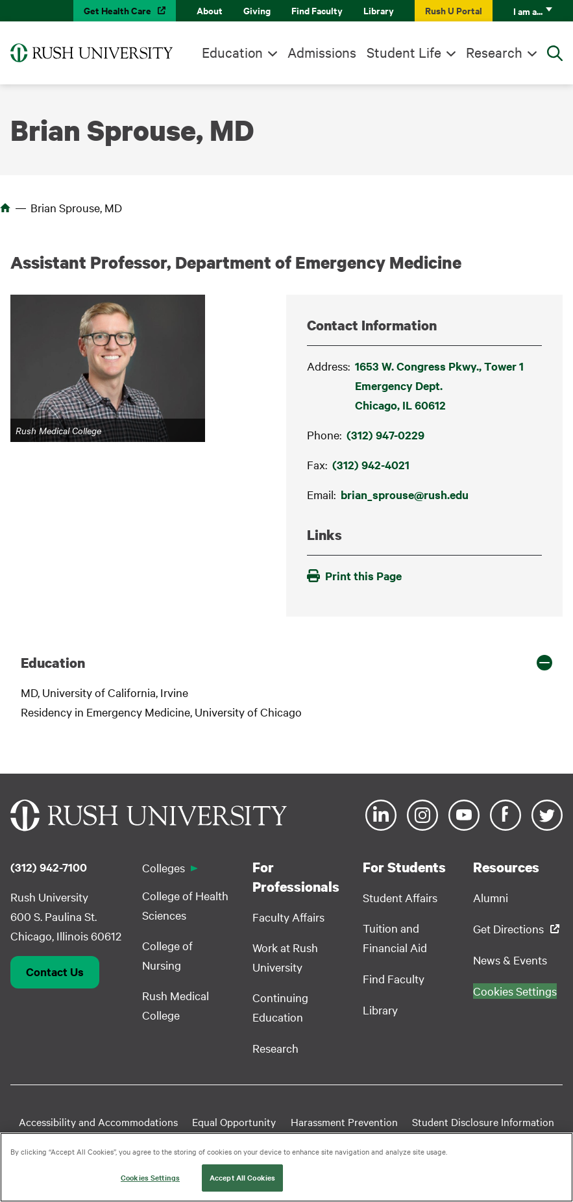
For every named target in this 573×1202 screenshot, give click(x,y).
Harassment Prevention (344, 1121)
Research (494, 52)
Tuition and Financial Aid (395, 937)
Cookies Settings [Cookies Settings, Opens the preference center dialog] (150, 1178)
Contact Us (55, 971)
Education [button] (53, 663)
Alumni (490, 897)
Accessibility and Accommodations (98, 1121)
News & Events (510, 959)
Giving (257, 10)
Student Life (404, 52)
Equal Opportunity (234, 1121)
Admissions (321, 52)
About (210, 10)
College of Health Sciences (185, 905)
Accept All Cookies (242, 1178)
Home (5, 207)
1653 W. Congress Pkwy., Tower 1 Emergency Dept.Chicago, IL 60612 (439, 385)
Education (232, 52)
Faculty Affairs (288, 916)
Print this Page (354, 575)
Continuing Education (280, 1007)
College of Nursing (167, 955)
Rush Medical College (175, 1005)
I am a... (528, 11)
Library (378, 10)
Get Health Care (117, 10)
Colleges (163, 867)
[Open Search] (555, 53)
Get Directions (508, 928)
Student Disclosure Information (483, 1121)
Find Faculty (317, 10)
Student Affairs (400, 897)
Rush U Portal (453, 10)
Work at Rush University (285, 957)
